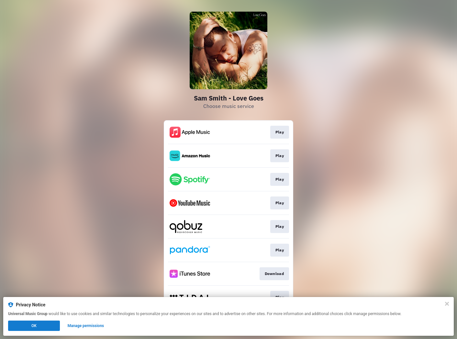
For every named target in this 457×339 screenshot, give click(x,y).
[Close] (447, 304)
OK (34, 325)
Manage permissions (86, 325)
